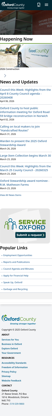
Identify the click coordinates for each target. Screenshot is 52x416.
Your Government (11, 352)
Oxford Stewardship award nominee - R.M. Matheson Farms (24, 182)
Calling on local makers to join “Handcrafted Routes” (20, 128)
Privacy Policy (9, 371)
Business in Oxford (12, 344)
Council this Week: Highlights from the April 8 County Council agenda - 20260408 (25, 93)
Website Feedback (11, 380)
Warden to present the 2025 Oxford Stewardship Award (23, 143)
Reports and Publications (16, 262)
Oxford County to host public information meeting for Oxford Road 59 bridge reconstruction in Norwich (25, 112)
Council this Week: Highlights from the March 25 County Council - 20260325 (25, 168)
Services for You (10, 339)
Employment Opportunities (17, 255)
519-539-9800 (17, 403)
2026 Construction (9, 69)
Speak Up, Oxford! (12, 282)
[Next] (5, 75)
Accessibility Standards (14, 362)
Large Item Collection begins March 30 (25, 155)
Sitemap (6, 376)
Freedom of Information (15, 367)
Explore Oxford (10, 348)
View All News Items (10, 195)
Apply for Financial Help (15, 275)
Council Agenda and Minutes (18, 268)
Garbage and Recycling (15, 289)
